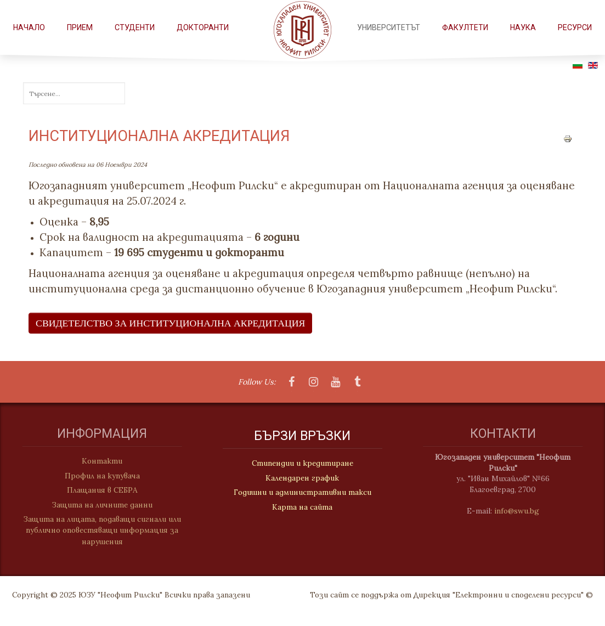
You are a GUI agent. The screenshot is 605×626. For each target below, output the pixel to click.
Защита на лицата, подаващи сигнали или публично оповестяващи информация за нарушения (98, 530)
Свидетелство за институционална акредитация (170, 323)
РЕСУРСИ (575, 27)
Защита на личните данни (98, 505)
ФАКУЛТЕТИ (465, 27)
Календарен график (302, 478)
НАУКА (523, 27)
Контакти (98, 461)
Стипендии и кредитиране (302, 464)
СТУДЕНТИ (135, 27)
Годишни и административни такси (302, 493)
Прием (80, 27)
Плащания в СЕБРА (98, 490)
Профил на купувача (98, 476)
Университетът (388, 27)
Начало (29, 27)
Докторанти (203, 27)
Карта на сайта (302, 507)
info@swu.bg (520, 511)
